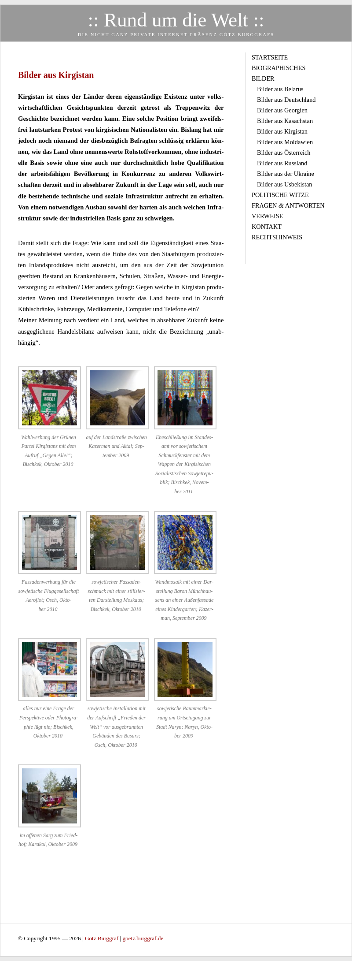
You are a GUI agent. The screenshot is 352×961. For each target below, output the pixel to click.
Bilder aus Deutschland (286, 99)
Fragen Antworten (288, 205)
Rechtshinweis (277, 237)
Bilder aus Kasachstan (285, 120)
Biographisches (278, 67)
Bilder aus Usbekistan (284, 184)
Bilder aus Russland (282, 163)
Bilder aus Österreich (283, 152)
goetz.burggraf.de (142, 938)
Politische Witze (280, 194)
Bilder (263, 78)
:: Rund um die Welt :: (176, 20)
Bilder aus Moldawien (285, 141)
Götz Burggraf (102, 938)
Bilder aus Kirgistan (282, 131)
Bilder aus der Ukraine (285, 173)
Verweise (267, 216)
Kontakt (267, 226)
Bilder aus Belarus (280, 89)
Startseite (270, 57)
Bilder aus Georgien (282, 110)
